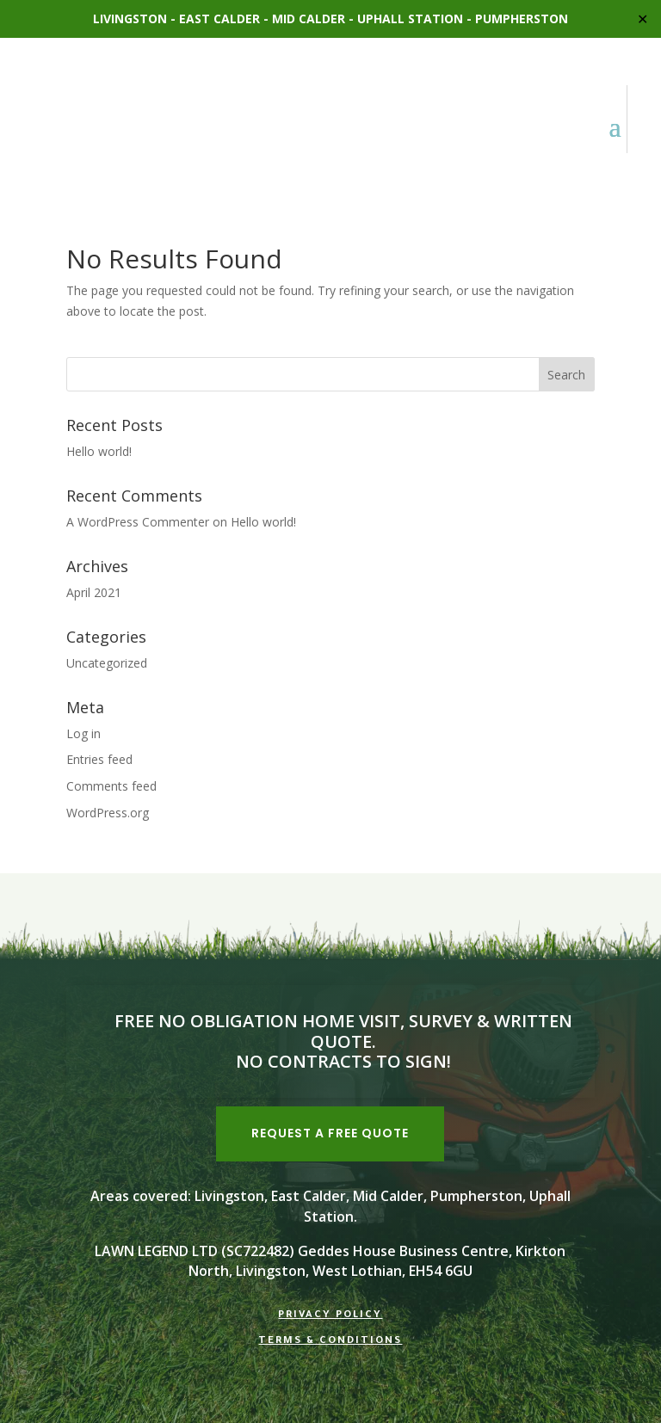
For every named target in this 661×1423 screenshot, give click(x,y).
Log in (83, 733)
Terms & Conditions (330, 1341)
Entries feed (99, 759)
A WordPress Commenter (137, 522)
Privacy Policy (330, 1315)
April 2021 (93, 592)
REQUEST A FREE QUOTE (330, 1133)
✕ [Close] (642, 18)
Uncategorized (106, 663)
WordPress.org (107, 812)
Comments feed (111, 786)
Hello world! (99, 451)
